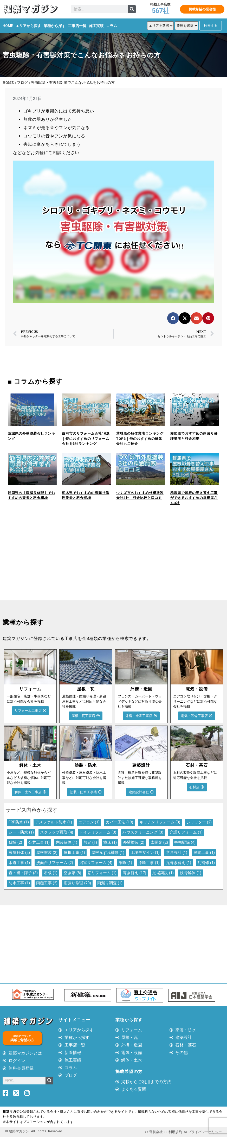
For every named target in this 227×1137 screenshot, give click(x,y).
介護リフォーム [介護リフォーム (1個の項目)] (186, 832)
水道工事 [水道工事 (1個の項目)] (19, 862)
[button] (173, 318)
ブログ (22, 82)
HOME (8, 26)
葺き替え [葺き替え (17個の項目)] (134, 873)
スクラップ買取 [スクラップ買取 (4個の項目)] (56, 832)
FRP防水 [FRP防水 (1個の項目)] (19, 822)
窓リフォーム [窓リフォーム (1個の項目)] (101, 873)
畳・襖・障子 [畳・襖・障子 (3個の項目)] (23, 873)
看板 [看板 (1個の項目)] (50, 873)
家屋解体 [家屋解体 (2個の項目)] (19, 852)
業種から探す (55, 26)
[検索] (132, 9)
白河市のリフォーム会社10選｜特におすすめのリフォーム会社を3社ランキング (86, 438)
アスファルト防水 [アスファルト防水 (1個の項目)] (53, 822)
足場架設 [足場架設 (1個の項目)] (163, 873)
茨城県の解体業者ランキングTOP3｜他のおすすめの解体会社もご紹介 (140, 438)
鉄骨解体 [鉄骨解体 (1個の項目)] (190, 873)
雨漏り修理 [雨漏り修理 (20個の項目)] (77, 883)
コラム (111, 26)
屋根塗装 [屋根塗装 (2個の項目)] (46, 852)
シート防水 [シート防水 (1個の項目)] (21, 832)
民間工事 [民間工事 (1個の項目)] (204, 852)
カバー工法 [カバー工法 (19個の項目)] (119, 822)
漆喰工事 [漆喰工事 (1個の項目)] (149, 862)
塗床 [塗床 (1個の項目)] (110, 842)
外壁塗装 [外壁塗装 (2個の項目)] (133, 842)
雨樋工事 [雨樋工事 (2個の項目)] (46, 883)
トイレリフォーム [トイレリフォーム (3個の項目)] (97, 832)
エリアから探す (28, 26)
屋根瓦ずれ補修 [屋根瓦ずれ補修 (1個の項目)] (107, 852)
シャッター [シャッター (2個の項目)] (199, 822)
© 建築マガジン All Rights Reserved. (34, 1131)
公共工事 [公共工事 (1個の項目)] (39, 842)
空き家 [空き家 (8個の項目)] (72, 873)
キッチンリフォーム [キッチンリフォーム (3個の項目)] (159, 822)
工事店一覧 (77, 26)
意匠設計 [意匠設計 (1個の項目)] (176, 852)
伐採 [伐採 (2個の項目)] (15, 842)
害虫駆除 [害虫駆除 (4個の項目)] (185, 842)
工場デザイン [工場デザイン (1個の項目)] (145, 852)
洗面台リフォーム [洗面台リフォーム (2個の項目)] (54, 862)
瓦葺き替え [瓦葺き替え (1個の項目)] (178, 862)
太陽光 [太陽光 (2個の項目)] (159, 842)
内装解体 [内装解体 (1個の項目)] (66, 842)
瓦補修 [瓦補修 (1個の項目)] (206, 862)
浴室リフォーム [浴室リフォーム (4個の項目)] (95, 862)
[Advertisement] (57, 561)
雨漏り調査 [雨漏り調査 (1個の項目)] (109, 883)
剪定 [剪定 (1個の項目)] (90, 842)
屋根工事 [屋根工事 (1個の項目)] (74, 852)
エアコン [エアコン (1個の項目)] (89, 822)
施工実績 (96, 26)
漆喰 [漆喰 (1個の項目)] (125, 862)
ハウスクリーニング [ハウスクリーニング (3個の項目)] (142, 832)
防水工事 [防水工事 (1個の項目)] (19, 883)
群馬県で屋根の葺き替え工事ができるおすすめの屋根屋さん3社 (194, 498)
